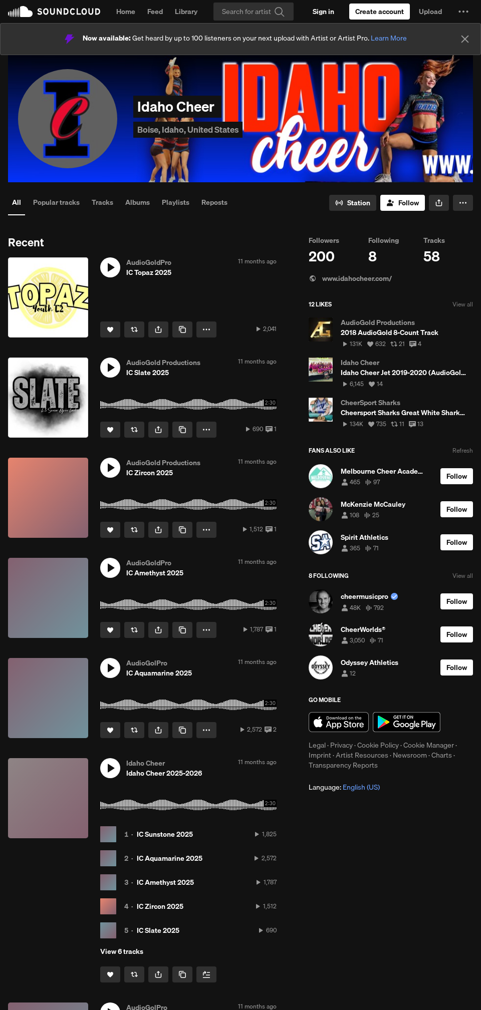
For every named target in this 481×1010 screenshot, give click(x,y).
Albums (137, 202)
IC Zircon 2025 (160, 906)
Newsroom (410, 755)
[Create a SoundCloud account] (379, 12)
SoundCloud (54, 11)
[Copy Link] (182, 329)
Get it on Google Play (406, 722)
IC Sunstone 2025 (165, 834)
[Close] (464, 39)
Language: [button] (344, 787)
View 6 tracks (121, 951)
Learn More (389, 38)
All (16, 202)
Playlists (175, 202)
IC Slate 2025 (158, 930)
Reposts (214, 202)
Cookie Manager (428, 745)
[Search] (253, 12)
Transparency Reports (343, 765)
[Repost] (134, 329)
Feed (155, 11)
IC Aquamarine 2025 (169, 858)
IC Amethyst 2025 (165, 882)
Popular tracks (56, 202)
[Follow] (402, 203)
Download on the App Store (339, 722)
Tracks (102, 202)
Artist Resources (362, 755)
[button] (463, 11)
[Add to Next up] (206, 974)
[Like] (110, 329)
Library (186, 11)
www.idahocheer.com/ (350, 278)
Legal (317, 745)
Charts (441, 755)
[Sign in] (323, 12)
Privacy (341, 745)
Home (125, 11)
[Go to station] (352, 203)
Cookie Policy (378, 745)
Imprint (320, 755)
